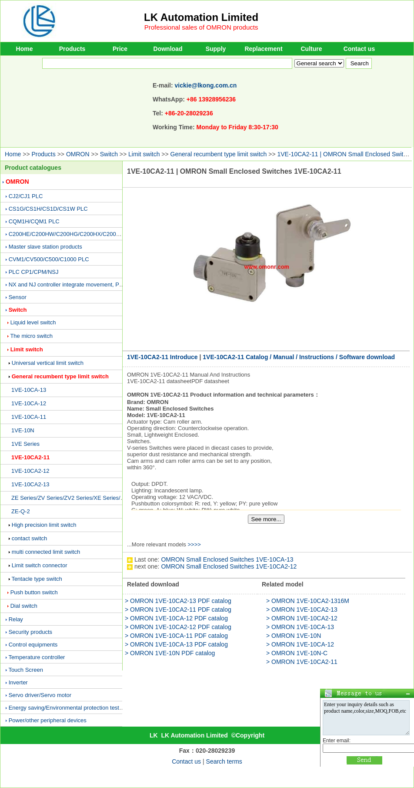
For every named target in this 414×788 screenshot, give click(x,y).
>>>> (193, 544)
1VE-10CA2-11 (30, 457)
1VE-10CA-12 (28, 403)
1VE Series (25, 444)
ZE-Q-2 (20, 511)
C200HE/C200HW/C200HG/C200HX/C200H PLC (71, 234)
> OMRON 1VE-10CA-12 (300, 644)
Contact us (359, 48)
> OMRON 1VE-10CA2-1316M (307, 600)
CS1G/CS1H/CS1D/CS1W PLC (48, 208)
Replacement (263, 48)
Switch (109, 154)
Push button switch (34, 592)
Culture (311, 48)
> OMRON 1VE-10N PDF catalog (170, 653)
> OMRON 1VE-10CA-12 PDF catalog (176, 618)
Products (72, 48)
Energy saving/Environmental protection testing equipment (82, 707)
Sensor (18, 297)
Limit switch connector (39, 565)
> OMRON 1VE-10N (293, 635)
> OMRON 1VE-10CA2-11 (301, 661)
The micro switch (31, 336)
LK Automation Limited (201, 17)
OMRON (78, 154)
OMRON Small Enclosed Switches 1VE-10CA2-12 (229, 566)
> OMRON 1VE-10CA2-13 (301, 609)
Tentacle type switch (36, 579)
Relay (16, 619)
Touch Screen (25, 670)
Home (24, 48)
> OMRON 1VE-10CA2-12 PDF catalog (178, 626)
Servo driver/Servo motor (40, 695)
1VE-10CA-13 (28, 390)
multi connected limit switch (46, 552)
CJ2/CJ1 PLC (26, 196)
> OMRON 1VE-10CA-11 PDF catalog (176, 635)
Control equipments (33, 644)
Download (168, 48)
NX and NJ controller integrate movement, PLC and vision (81, 284)
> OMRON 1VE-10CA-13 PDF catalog (176, 644)
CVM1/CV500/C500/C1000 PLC (49, 259)
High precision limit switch (44, 525)
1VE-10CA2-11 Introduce (162, 357)
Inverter (18, 682)
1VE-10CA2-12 (30, 471)
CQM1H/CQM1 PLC (34, 221)
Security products (30, 632)
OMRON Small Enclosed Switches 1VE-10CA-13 (227, 559)
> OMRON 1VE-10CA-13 (300, 626)
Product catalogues (33, 167)
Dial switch (23, 606)
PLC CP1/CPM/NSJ (34, 272)
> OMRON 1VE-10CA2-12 (301, 618)
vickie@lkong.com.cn (206, 85)
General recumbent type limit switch (218, 154)
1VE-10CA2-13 (30, 484)
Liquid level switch (33, 322)
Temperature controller (36, 657)
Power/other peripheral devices (48, 720)
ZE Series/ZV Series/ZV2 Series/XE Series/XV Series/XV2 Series (93, 498)
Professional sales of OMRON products (201, 27)
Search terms (224, 761)
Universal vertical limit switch (47, 363)
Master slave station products (45, 246)
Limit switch (144, 154)
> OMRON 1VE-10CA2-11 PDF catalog (178, 609)
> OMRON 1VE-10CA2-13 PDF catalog (178, 600)
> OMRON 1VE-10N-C (296, 653)
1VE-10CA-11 (28, 417)
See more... (266, 519)
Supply (216, 48)
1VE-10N (22, 430)
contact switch (29, 538)
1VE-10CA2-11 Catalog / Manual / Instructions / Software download (299, 357)
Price (120, 48)
